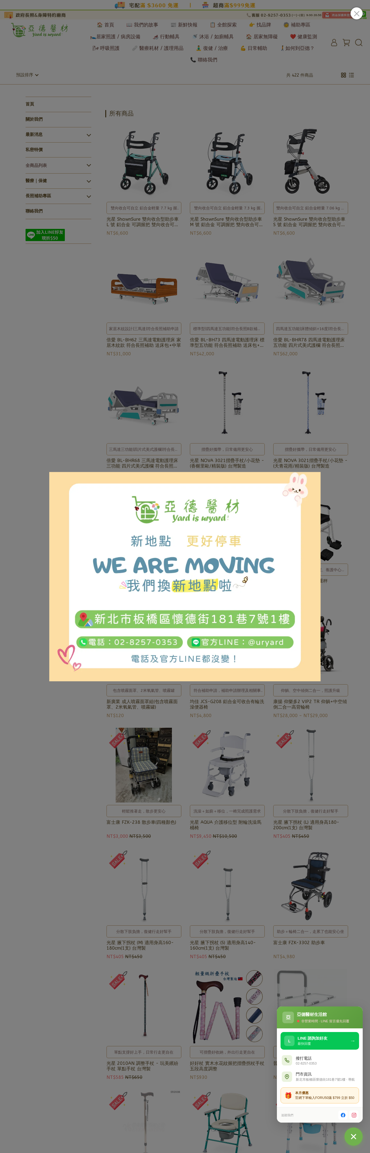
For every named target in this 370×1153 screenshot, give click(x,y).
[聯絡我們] (353, 1136)
